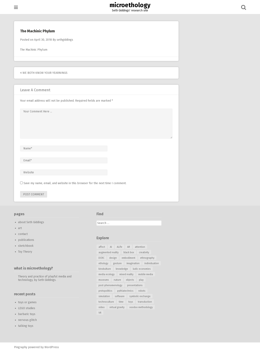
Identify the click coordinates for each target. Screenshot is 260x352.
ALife (119, 247)
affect (102, 247)
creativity (144, 252)
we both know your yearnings (43, 73)
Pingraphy (20, 347)
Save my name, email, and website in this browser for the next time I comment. (75, 183)
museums (104, 279)
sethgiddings (65, 39)
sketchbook (26, 246)
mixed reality (126, 274)
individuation (151, 263)
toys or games (27, 302)
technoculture (106, 301)
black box (129, 252)
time (121, 301)
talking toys (25, 326)
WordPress (51, 347)
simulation (104, 296)
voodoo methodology (141, 307)
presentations (135, 285)
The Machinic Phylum (33, 49)
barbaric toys (26, 314)
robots (141, 290)
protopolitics (105, 290)
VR (100, 312)
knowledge (122, 268)
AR (128, 247)
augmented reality (109, 252)
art (20, 228)
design (113, 257)
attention (140, 247)
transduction (145, 301)
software (120, 296)
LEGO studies (26, 308)
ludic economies (142, 268)
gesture (117, 263)
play (141, 279)
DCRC (101, 257)
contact (23, 234)
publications (26, 240)
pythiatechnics (125, 290)
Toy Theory (25, 251)
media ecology (107, 274)
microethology (130, 5)
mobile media (145, 274)
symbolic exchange (140, 296)
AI (111, 247)
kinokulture (105, 268)
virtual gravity (117, 307)
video (102, 307)
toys (130, 301)
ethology (103, 263)
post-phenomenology (110, 285)
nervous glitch (27, 320)
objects (130, 279)
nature (117, 279)
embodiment (128, 257)
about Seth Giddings (31, 222)
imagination (133, 263)
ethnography (147, 257)
